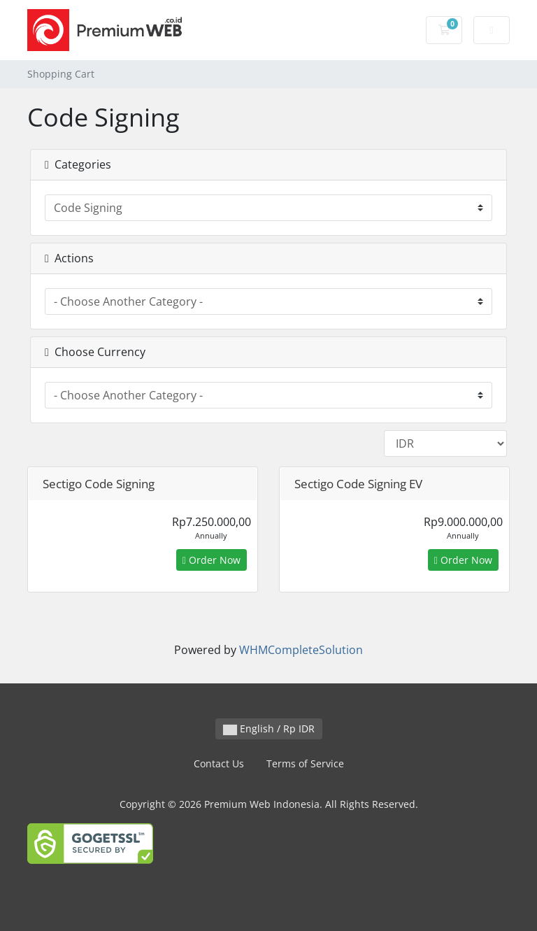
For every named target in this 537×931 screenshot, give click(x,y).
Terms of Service (305, 763)
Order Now (211, 560)
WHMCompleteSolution (301, 650)
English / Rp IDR (269, 728)
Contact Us (219, 763)
